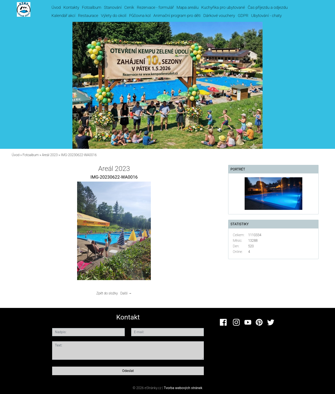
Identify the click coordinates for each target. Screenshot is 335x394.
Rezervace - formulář (155, 7)
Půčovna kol (140, 15)
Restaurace (88, 15)
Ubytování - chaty (266, 15)
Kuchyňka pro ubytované (223, 7)
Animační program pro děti (177, 15)
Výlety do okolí (113, 15)
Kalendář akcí (63, 15)
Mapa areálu (187, 7)
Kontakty (71, 7)
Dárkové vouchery (219, 15)
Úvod (56, 7)
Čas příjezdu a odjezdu (268, 7)
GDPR (243, 15)
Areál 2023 (50, 155)
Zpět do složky (107, 293)
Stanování (113, 7)
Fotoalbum (91, 7)
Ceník (129, 7)
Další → (126, 293)
